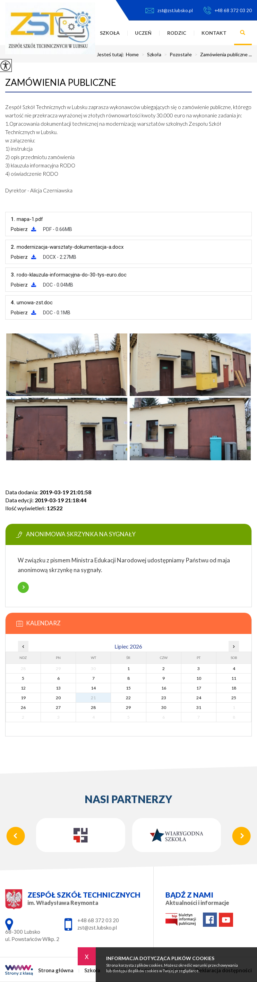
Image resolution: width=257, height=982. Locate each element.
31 (198, 707)
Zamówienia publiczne (60, 82)
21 (93, 697)
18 (233, 688)
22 (128, 697)
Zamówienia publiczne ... (222, 54)
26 (23, 707)
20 (58, 697)
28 (93, 707)
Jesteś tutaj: (111, 54)
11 (233, 678)
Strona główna (56, 970)
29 (128, 707)
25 (233, 697)
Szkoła (110, 33)
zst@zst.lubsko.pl (169, 10)
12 (23, 688)
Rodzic (176, 33)
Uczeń (143, 33)
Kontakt (214, 33)
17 (198, 688)
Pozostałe (176, 54)
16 (163, 688)
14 (93, 688)
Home (132, 54)
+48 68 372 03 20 (227, 10)
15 (128, 688)
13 (58, 688)
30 (163, 707)
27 (58, 707)
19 (23, 697)
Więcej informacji (23, 587)
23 (163, 697)
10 (198, 678)
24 (198, 697)
